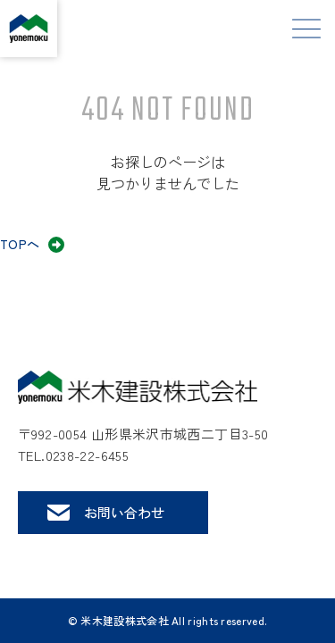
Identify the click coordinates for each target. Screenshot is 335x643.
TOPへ (19, 244)
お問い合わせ (124, 512)
